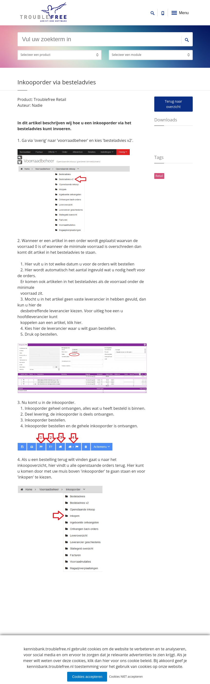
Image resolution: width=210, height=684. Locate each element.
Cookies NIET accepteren (126, 676)
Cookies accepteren (87, 677)
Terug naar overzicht (173, 104)
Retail (159, 176)
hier (77, 322)
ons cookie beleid (135, 660)
